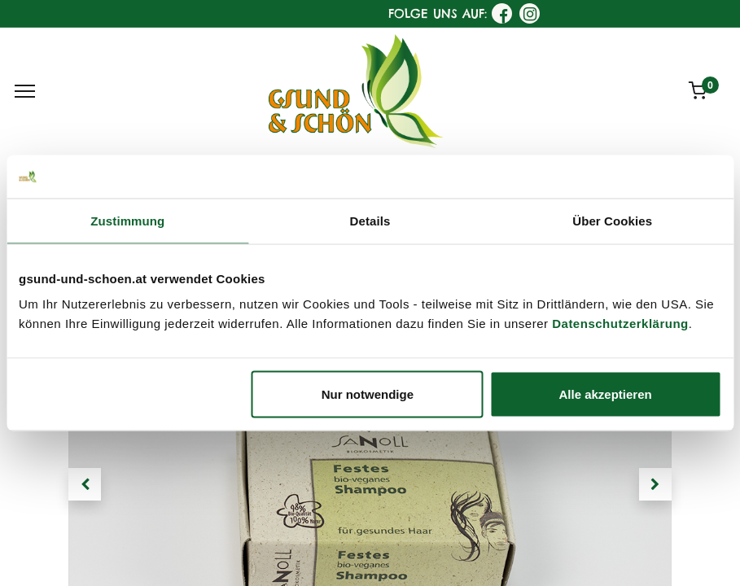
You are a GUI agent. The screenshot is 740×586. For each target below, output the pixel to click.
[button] (84, 484)
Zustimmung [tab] (127, 220)
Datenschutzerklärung (620, 323)
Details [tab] (370, 220)
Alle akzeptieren (605, 394)
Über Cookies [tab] (612, 220)
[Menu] (25, 91)
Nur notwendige (368, 394)
